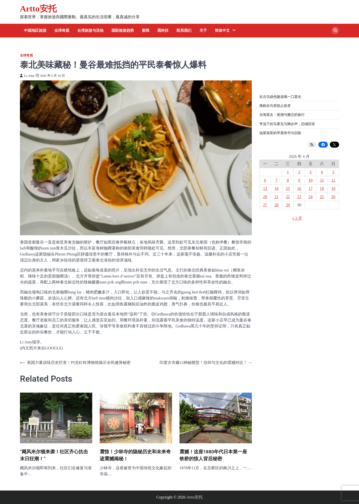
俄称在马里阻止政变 (275, 106)
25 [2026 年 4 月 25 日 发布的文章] (322, 197)
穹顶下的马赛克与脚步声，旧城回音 (287, 124)
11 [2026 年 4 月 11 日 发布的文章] (322, 180)
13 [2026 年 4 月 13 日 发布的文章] (265, 188)
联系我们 (184, 30)
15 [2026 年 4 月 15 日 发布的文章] (288, 188)
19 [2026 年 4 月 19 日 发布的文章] (333, 188)
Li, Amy (27, 75)
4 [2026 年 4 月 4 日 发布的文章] (322, 172)
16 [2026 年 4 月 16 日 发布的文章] (299, 188)
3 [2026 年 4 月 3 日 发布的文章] (311, 172)
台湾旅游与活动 (90, 30)
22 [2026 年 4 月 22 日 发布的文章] (288, 197)
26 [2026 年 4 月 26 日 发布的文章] (333, 197)
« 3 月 (297, 218)
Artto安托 (38, 8)
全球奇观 (61, 30)
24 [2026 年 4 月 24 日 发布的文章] (311, 197)
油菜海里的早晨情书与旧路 (280, 133)
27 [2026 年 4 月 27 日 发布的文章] (265, 205)
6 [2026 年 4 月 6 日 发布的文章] (265, 180)
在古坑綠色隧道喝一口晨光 (280, 97)
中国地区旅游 (35, 30)
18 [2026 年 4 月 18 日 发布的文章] (322, 188)
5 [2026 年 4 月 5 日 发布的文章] (333, 172)
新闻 (145, 30)
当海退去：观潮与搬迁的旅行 (282, 115)
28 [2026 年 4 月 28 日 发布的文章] (276, 205)
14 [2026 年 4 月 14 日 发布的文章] (276, 188)
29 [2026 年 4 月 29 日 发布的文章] (288, 205)
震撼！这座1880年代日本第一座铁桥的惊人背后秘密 (213, 455)
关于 (203, 30)
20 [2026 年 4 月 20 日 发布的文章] (265, 197)
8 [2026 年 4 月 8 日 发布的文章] (288, 180)
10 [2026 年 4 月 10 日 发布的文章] (311, 180)
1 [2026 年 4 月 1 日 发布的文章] (288, 172)
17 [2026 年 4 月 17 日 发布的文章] (311, 188)
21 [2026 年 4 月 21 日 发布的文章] (276, 197)
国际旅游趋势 (122, 30)
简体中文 (222, 30)
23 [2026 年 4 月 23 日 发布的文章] (299, 197)
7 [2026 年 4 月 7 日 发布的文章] (276, 180)
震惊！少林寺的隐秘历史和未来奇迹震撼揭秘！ (135, 455)
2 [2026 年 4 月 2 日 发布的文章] (299, 172)
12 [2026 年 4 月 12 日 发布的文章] (333, 180)
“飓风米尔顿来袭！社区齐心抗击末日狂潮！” (54, 455)
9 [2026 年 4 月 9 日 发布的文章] (299, 180)
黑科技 (163, 30)
